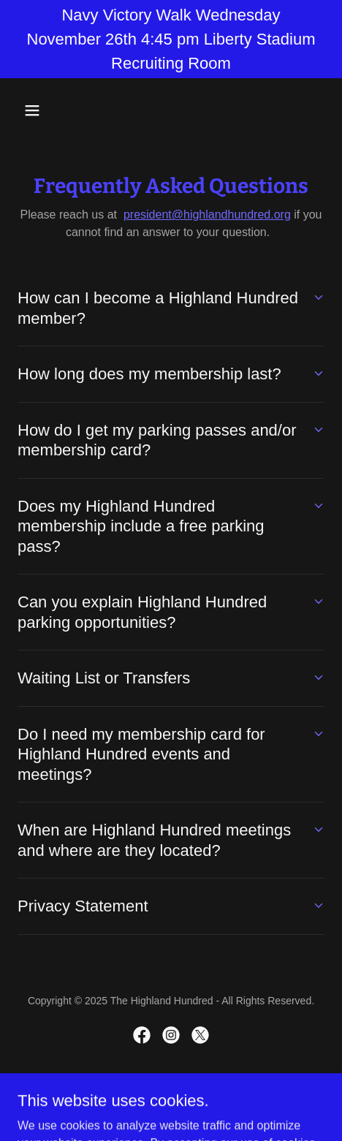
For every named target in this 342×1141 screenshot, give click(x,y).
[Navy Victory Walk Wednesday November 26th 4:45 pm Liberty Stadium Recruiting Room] (171, 39)
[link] (141, 1035)
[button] (41, 110)
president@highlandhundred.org (207, 214)
